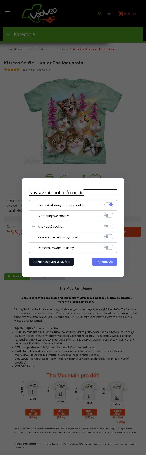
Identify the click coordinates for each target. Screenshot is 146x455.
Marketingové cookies (54, 215)
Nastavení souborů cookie (56, 192)
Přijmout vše (104, 261)
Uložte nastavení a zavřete (51, 261)
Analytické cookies (51, 226)
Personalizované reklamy (56, 248)
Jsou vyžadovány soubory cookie (61, 205)
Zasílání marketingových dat (58, 237)
